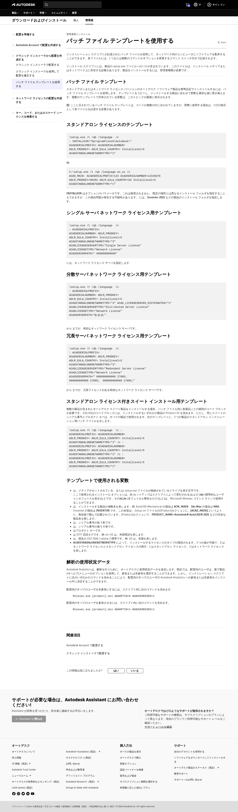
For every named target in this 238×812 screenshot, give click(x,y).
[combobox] (72, 4)
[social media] (23, 794)
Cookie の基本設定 (34, 806)
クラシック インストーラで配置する (37, 65)
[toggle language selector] (197, 4)
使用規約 (66, 806)
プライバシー (18, 806)
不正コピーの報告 (52, 806)
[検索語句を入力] (72, 4)
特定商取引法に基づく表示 (102, 806)
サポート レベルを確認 (158, 727)
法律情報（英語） (80, 806)
